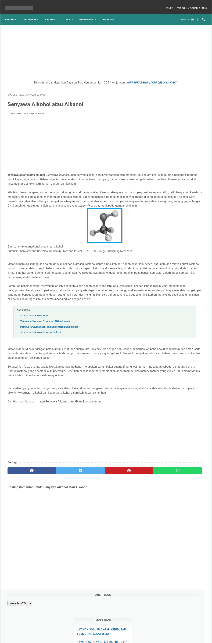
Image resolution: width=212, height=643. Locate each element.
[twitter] (57, 511)
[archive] (164, 35)
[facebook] (24, 511)
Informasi (31, 13)
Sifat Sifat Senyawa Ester (34, 342)
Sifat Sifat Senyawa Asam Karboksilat (41, 359)
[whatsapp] (123, 511)
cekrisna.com (128, 637)
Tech (70, 13)
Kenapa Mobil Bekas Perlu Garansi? (178, 151)
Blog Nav (111, 13)
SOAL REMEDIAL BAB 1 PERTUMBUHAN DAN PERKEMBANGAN (170, 120)
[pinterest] (90, 511)
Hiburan (52, 13)
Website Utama (106, 630)
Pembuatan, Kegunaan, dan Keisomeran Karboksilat (49, 354)
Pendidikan (89, 13)
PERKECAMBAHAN (167, 99)
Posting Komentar (34, 114)
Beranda (13, 13)
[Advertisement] (74, 49)
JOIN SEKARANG (111, 79)
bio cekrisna (98, 637)
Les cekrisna (83, 637)
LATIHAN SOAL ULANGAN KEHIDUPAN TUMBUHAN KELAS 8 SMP (176, 66)
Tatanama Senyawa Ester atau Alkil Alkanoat (45, 348)
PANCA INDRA (164, 91)
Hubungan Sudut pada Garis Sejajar (177, 107)
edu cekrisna (113, 637)
